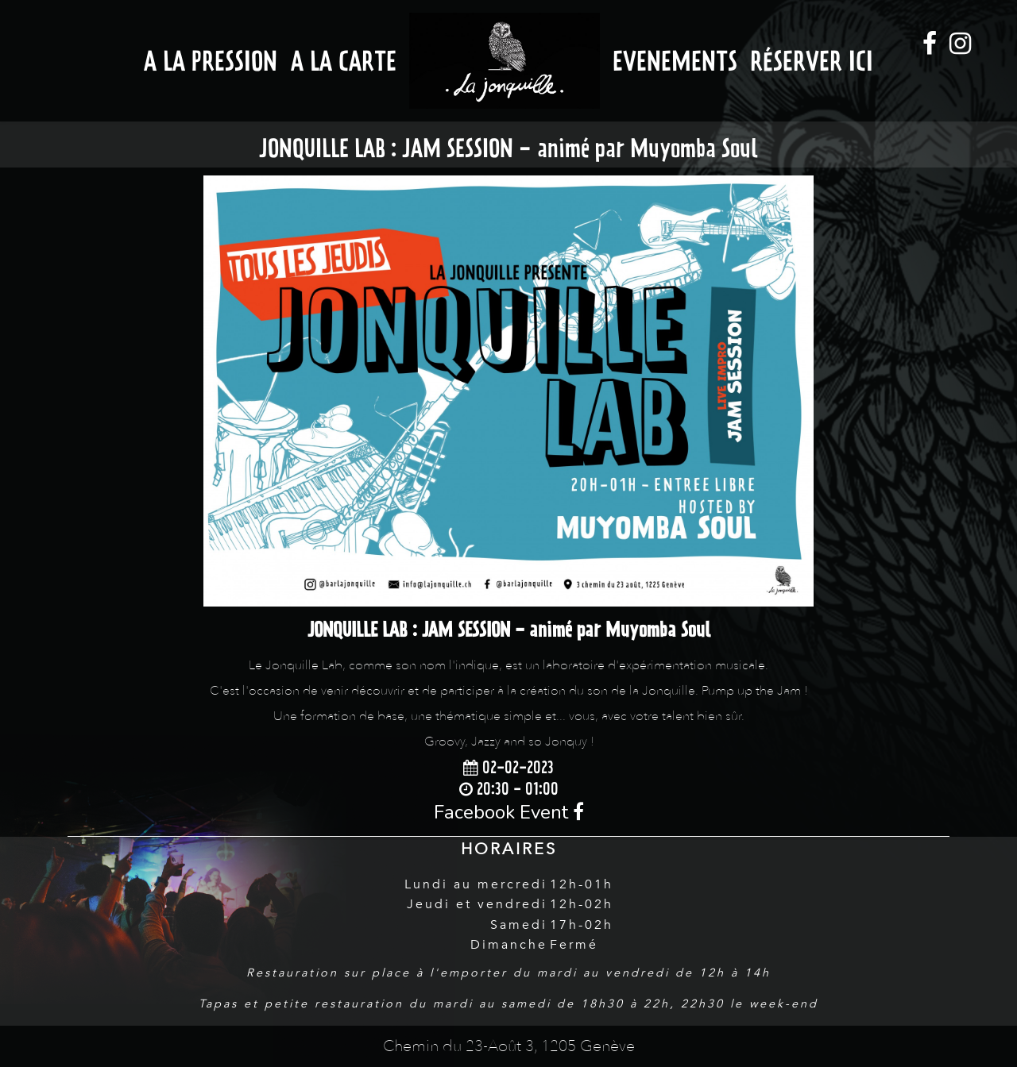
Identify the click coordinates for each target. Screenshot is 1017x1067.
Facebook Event (509, 812)
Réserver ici (811, 60)
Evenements (675, 60)
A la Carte (343, 60)
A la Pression (210, 60)
